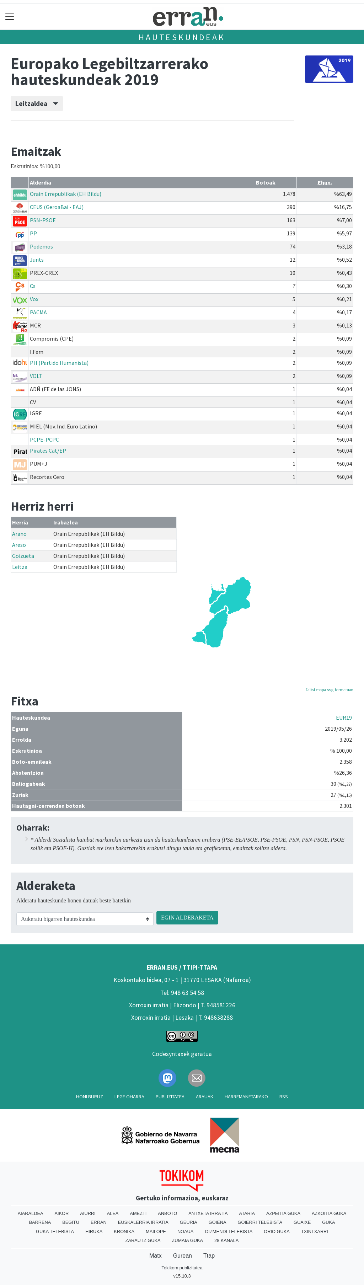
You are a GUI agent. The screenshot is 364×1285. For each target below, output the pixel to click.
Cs (33, 285)
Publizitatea (170, 1096)
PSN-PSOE (43, 220)
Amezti (138, 1213)
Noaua (185, 1231)
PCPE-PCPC (44, 439)
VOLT (36, 375)
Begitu (70, 1222)
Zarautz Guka (143, 1240)
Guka (328, 1222)
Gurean (182, 1256)
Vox (34, 299)
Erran (99, 1222)
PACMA (38, 312)
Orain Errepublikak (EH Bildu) (65, 193)
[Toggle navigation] (9, 16)
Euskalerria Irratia (143, 1222)
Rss (283, 1096)
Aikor (61, 1213)
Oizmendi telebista (228, 1231)
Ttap (209, 1256)
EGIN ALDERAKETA (187, 918)
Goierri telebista (260, 1222)
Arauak (204, 1096)
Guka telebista (55, 1231)
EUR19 (344, 717)
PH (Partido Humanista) (59, 362)
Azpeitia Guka (283, 1213)
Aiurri (87, 1213)
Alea (113, 1213)
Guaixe (302, 1222)
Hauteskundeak (182, 37)
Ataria (247, 1213)
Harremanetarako (246, 1096)
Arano (19, 533)
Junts (37, 259)
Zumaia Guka (187, 1240)
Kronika (124, 1231)
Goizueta (23, 555)
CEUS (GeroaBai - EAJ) (57, 206)
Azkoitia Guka (329, 1213)
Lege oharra (129, 1096)
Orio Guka (277, 1231)
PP (33, 233)
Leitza (19, 566)
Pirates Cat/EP (48, 450)
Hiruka (93, 1231)
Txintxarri (314, 1231)
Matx (155, 1256)
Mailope (156, 1231)
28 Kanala (226, 1240)
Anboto (167, 1213)
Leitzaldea (36, 103)
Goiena (217, 1222)
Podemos (41, 246)
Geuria (188, 1222)
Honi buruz (89, 1096)
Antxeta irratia (208, 1213)
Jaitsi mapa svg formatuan (329, 689)
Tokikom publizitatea (181, 1267)
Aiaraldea (30, 1213)
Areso (19, 544)
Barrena (40, 1222)
